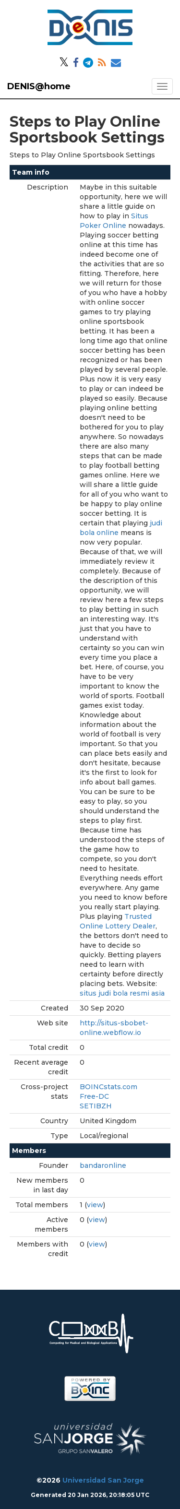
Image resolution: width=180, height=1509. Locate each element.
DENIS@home (39, 86)
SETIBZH (96, 1106)
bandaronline (103, 1165)
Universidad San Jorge (103, 1480)
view (95, 1204)
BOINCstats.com (108, 1086)
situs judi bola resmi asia (122, 993)
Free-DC (94, 1096)
